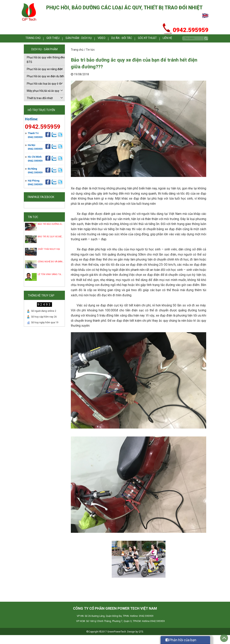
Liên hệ (29, 47)
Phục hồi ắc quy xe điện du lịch (45, 85)
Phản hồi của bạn (181, 640)
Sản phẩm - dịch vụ (85, 38)
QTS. (141, 640)
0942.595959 (35, 146)
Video (107, 38)
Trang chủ (39, 38)
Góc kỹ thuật (150, 38)
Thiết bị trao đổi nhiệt (40, 107)
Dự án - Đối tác (126, 38)
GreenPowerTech (116, 640)
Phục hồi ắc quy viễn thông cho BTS (46, 68)
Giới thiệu (61, 38)
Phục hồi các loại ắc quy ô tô (44, 92)
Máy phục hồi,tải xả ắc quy (43, 99)
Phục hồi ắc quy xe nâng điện (45, 78)
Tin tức (90, 58)
